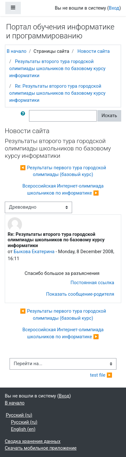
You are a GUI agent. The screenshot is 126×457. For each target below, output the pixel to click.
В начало (16, 51)
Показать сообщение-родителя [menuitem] (80, 294)
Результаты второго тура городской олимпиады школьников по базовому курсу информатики (57, 68)
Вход (114, 8)
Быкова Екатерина (34, 251)
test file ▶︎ (101, 375)
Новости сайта (94, 51)
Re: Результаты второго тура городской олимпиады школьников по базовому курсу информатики (57, 93)
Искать (109, 115)
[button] (24, 116)
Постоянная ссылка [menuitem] (92, 282)
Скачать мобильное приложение (41, 448)
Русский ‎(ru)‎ (19, 415)
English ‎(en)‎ (23, 429)
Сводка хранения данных (32, 441)
